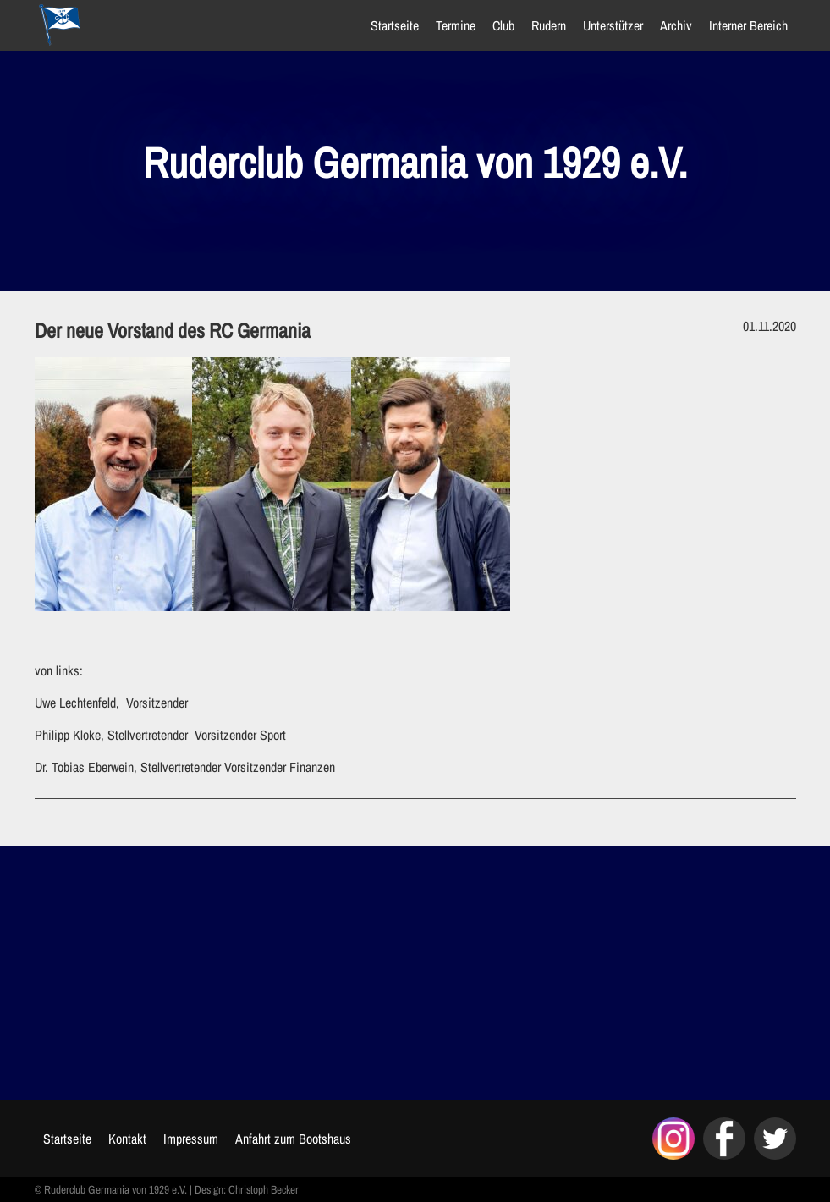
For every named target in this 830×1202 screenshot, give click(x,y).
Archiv (676, 25)
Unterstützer (613, 25)
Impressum (190, 1138)
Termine (455, 25)
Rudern (548, 25)
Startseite (395, 25)
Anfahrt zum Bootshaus (293, 1138)
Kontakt (127, 1138)
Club (503, 25)
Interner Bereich (748, 25)
